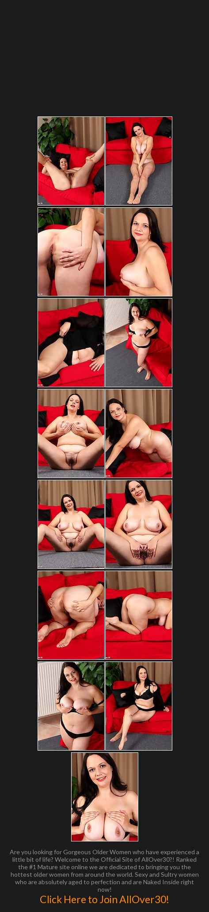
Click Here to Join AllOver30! (104, 899)
